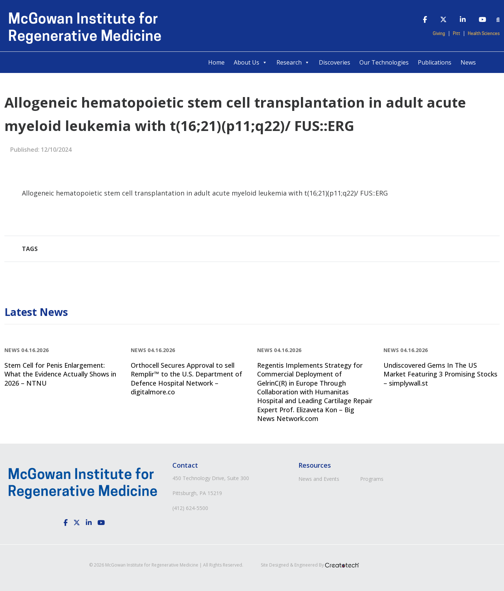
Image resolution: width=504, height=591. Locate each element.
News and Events (318, 478)
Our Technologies (384, 62)
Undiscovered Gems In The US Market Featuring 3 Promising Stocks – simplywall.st (440, 374)
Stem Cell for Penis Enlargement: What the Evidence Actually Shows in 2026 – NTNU (60, 374)
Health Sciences (484, 33)
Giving (439, 33)
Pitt (456, 33)
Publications (434, 62)
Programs (371, 478)
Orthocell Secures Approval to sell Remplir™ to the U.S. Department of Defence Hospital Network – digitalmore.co (186, 378)
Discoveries (334, 62)
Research (293, 62)
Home (216, 62)
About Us (250, 62)
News (468, 62)
